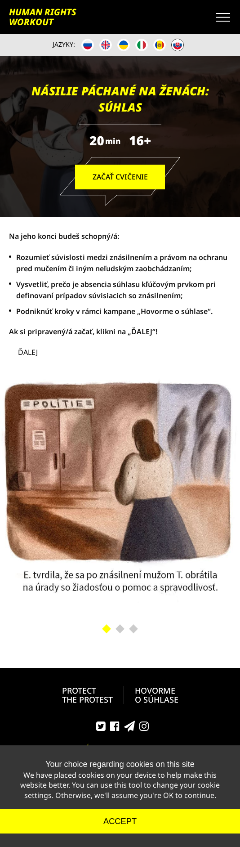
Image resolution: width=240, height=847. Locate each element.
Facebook (115, 728)
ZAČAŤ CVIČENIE (120, 177)
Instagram (144, 728)
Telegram (129, 728)
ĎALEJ (28, 352)
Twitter (101, 728)
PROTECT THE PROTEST (87, 695)
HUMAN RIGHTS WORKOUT (42, 17)
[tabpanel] (120, 494)
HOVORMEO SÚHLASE (156, 695)
